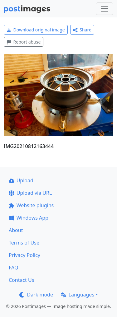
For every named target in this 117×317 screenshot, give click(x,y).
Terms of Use (24, 242)
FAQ (13, 267)
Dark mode (36, 294)
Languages (77, 294)
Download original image (36, 30)
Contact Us (21, 280)
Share (82, 30)
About (16, 230)
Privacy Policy (24, 255)
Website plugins (31, 205)
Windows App (28, 217)
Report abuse (24, 42)
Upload (21, 180)
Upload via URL (30, 192)
